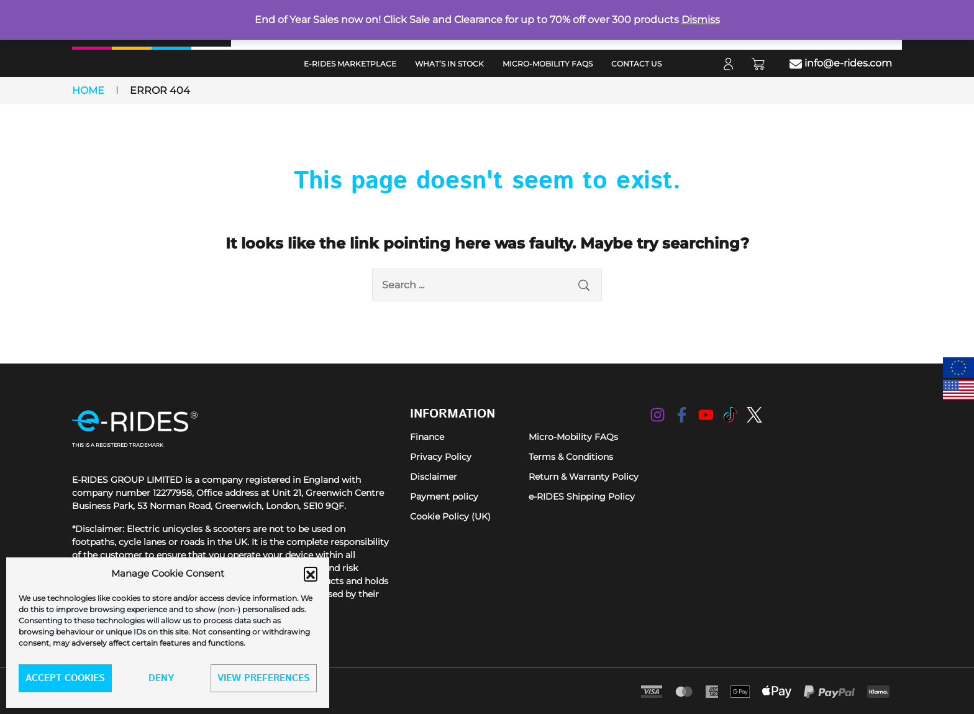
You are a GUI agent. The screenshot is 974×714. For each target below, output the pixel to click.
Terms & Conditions (571, 456)
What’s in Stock (449, 63)
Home (88, 90)
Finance (427, 436)
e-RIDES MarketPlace (350, 63)
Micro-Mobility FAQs (548, 63)
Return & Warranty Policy (584, 476)
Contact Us (636, 63)
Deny (161, 678)
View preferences (263, 678)
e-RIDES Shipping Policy (582, 496)
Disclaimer (433, 476)
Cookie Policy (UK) (450, 516)
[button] (310, 573)
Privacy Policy (440, 456)
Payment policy (444, 496)
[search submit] (584, 284)
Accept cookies (65, 678)
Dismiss (700, 19)
